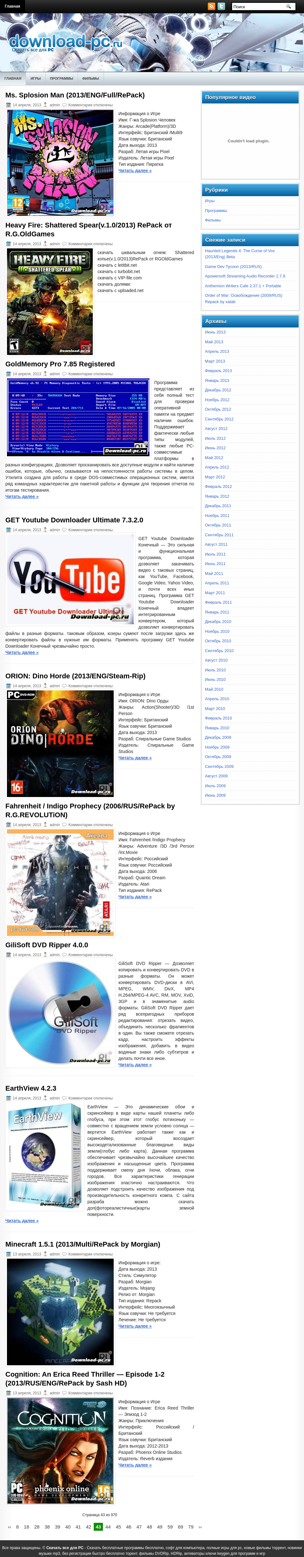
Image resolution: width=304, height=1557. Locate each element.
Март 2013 (215, 361)
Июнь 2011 (215, 563)
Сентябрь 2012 (219, 419)
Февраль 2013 (218, 370)
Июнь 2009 (215, 795)
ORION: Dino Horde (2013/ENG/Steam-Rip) (75, 676)
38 (47, 1526)
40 (68, 1526)
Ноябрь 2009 (217, 747)
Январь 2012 (217, 496)
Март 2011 (215, 592)
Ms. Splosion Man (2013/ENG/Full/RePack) (75, 95)
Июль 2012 (215, 438)
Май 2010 (214, 689)
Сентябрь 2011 (219, 534)
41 (78, 1526)
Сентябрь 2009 (219, 766)
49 (159, 1526)
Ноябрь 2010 (217, 631)
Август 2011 (216, 544)
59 (170, 1526)
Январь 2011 (217, 612)
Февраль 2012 (218, 486)
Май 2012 (214, 457)
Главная (12, 6)
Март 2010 (215, 708)
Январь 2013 (217, 380)
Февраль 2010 (218, 718)
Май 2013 (214, 341)
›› (200, 1526)
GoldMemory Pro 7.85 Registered (60, 364)
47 (139, 1526)
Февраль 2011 (218, 602)
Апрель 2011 (217, 583)
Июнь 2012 (215, 447)
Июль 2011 (215, 554)
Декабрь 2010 (218, 621)
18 (26, 1526)
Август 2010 (216, 660)
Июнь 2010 (215, 679)
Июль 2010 (215, 670)
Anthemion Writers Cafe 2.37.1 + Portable (243, 285)
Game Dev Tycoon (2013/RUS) (233, 266)
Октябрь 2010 (218, 640)
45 (118, 1526)
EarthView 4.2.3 (30, 1088)
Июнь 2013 (215, 332)
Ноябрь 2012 (217, 399)
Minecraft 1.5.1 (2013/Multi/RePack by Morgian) (82, 1244)
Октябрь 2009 (218, 756)
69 (180, 1526)
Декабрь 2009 (218, 737)
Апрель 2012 (217, 467)
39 (57, 1526)
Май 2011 (214, 573)
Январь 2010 (217, 728)
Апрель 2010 (217, 698)
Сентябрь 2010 (219, 650)
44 (108, 1526)
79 (190, 1526)
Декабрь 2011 (218, 505)
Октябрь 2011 (218, 525)
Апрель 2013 (217, 351)
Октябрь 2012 (218, 409)
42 (88, 1526)
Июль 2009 (215, 785)
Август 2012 (216, 428)
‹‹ (9, 1526)
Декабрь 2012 (218, 390)
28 (37, 1526)
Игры (35, 78)
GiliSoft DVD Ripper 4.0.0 (46, 945)
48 (149, 1526)
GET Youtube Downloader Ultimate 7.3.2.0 (74, 520)
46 (128, 1526)
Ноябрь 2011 (217, 515)
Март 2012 (215, 477)
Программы (61, 78)
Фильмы (90, 78)
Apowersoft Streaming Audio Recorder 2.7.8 (245, 276)
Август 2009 (216, 776)
